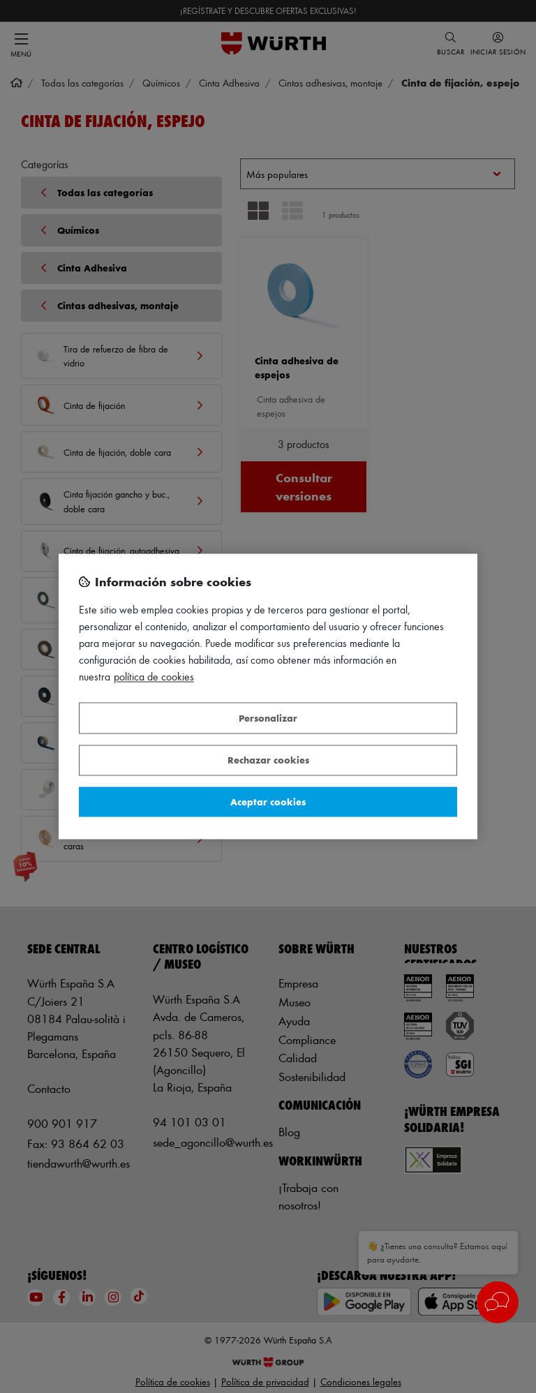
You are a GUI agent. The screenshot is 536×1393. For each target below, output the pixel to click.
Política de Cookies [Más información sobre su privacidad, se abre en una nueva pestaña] (154, 677)
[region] (268, 696)
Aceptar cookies (268, 801)
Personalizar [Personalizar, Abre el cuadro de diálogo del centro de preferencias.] (268, 718)
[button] (498, 1302)
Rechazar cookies (268, 760)
